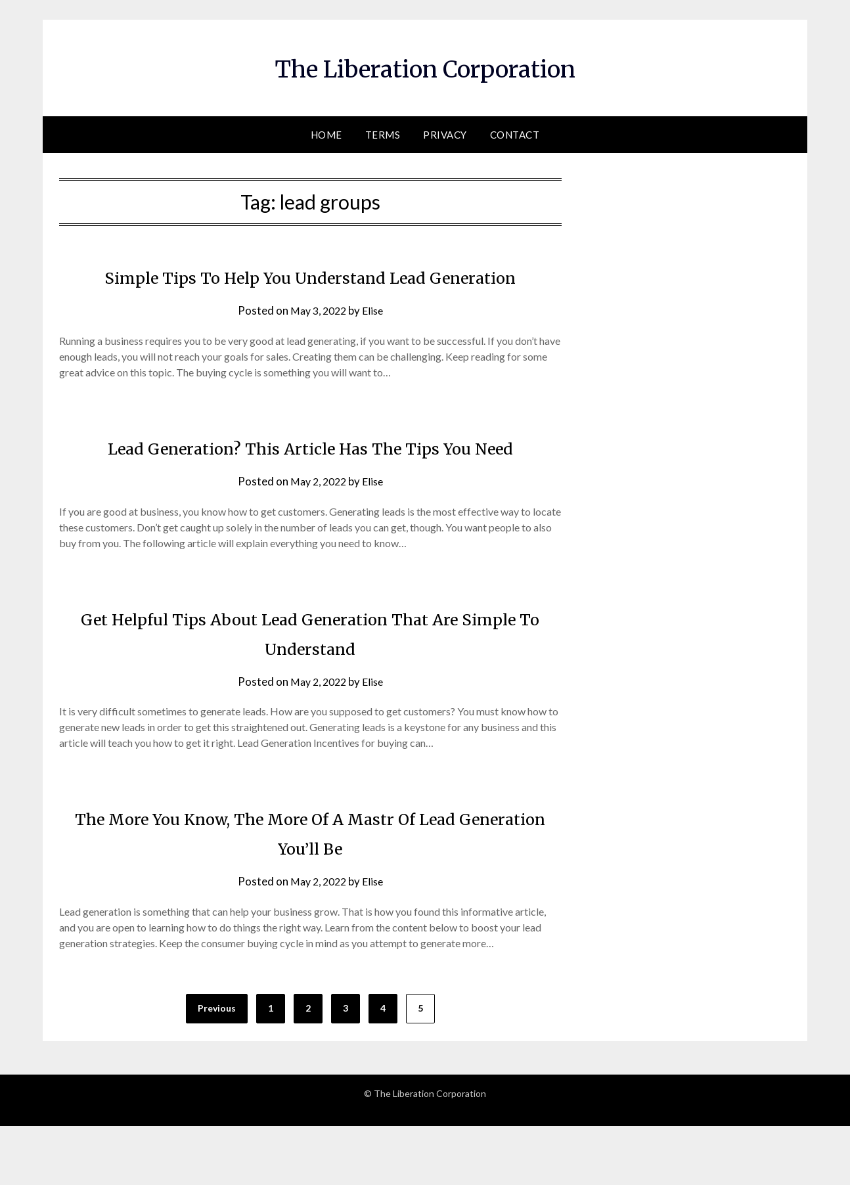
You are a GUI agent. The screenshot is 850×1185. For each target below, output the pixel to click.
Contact (515, 135)
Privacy (445, 135)
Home (326, 135)
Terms (383, 135)
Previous (217, 1067)
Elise (375, 340)
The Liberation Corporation (425, 66)
